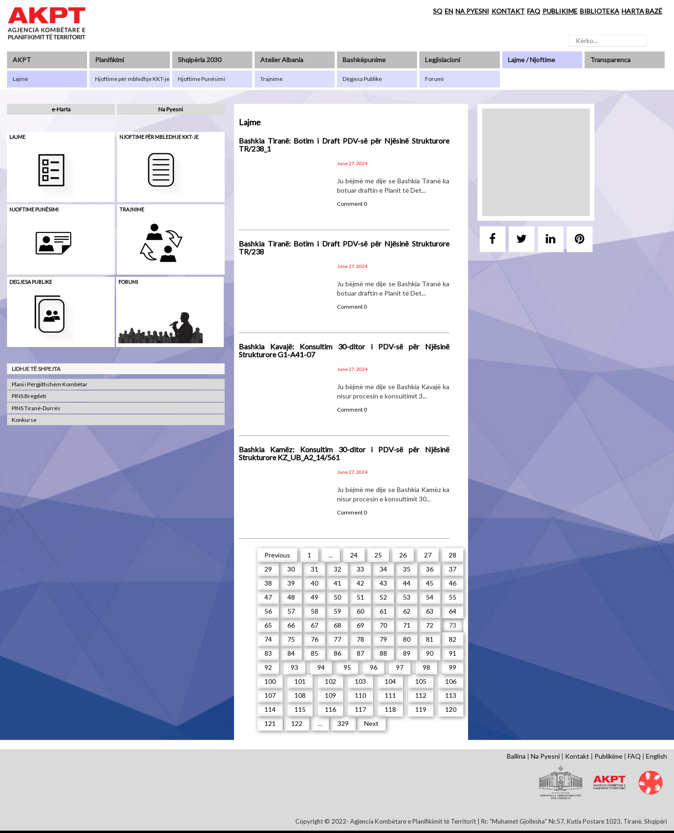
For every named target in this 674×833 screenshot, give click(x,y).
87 (360, 653)
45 (429, 583)
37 (452, 569)
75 (291, 639)
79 (383, 639)
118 (390, 709)
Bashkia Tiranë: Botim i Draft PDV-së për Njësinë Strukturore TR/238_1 (344, 144)
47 (268, 597)
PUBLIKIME (560, 11)
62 (406, 611)
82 (452, 639)
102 (330, 681)
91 (452, 653)
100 (270, 681)
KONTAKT (508, 11)
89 (406, 653)
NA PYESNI (472, 11)
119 (420, 709)
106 (450, 681)
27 (428, 555)
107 (270, 695)
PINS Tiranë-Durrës (36, 408)
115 (300, 709)
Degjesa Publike (30, 282)
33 (360, 569)
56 (268, 611)
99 (452, 667)
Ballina (516, 756)
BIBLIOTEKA (599, 11)
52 (383, 597)
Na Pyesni (170, 109)
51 (360, 597)
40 (314, 583)
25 (378, 555)
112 (420, 695)
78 (360, 639)
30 (291, 569)
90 (429, 653)
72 (429, 625)
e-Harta (61, 109)
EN (449, 11)
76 (314, 639)
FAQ (533, 11)
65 (268, 625)
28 (452, 555)
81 (429, 639)
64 (452, 611)
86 (337, 653)
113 (450, 695)
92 (268, 667)
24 (354, 555)
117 (360, 709)
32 (337, 569)
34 (383, 569)
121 (270, 723)
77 (337, 639)
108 (300, 695)
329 (343, 723)
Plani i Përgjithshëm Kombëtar (50, 384)
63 (429, 611)
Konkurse (24, 419)
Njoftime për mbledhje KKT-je (158, 137)
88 (383, 653)
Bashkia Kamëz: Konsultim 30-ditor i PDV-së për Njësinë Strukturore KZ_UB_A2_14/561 (344, 453)
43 (383, 583)
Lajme (17, 137)
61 (383, 611)
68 (337, 625)
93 (294, 667)
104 (390, 681)
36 (429, 569)
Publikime (608, 756)
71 (406, 625)
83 (268, 653)
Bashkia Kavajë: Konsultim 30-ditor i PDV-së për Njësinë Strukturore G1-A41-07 (344, 350)
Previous (277, 555)
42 (360, 583)
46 (452, 583)
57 (291, 611)
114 (270, 709)
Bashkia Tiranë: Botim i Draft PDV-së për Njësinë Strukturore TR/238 (344, 247)
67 (314, 625)
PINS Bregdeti (29, 395)
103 (360, 681)
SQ (437, 11)
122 (296, 723)
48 (291, 597)
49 (314, 597)
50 (337, 597)
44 (406, 583)
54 (429, 597)
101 (300, 681)
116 (330, 709)
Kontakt (577, 756)
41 (337, 583)
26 (403, 555)
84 (291, 653)
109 (330, 695)
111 (390, 695)
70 (383, 625)
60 (360, 611)
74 (268, 639)
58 (314, 611)
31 (314, 569)
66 (291, 625)
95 (347, 667)
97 (399, 667)
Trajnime (131, 209)
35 (406, 569)
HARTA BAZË (642, 11)
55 (452, 597)
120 (450, 709)
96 (373, 667)
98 (426, 667)
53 (406, 597)
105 (420, 681)
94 (321, 667)
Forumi (128, 282)
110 (360, 695)
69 (360, 625)
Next (371, 723)
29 (268, 569)
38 (268, 583)
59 (337, 611)
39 (291, 583)
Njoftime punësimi (34, 209)
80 (406, 639)
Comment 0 (352, 203)
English (656, 756)
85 (314, 653)
